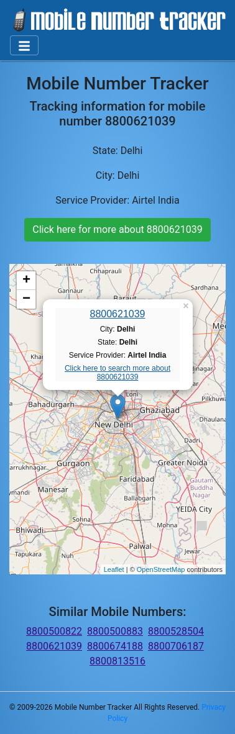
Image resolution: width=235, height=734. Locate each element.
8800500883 (115, 631)
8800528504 (176, 631)
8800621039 (117, 314)
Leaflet (114, 569)
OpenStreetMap (161, 569)
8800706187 (176, 646)
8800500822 (54, 631)
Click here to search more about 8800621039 (117, 372)
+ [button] (26, 280)
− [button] (26, 299)
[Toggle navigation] (24, 45)
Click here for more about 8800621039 (117, 229)
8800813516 (117, 661)
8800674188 (115, 646)
